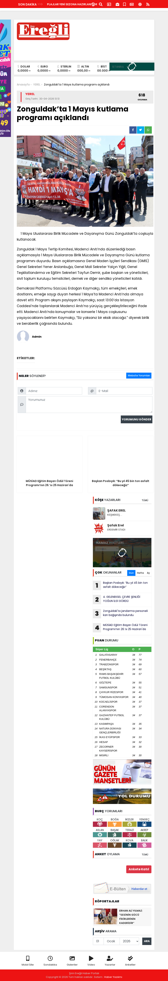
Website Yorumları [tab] (139, 375)
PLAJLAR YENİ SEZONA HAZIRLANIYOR (72, 4)
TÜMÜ (145, 500)
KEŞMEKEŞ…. (114, 515)
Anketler (130, 961)
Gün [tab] (131, 573)
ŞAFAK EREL (116, 510)
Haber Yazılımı (113, 977)
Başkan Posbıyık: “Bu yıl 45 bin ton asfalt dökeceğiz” (120, 585)
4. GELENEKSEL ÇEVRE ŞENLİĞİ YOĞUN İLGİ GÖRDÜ (116, 599)
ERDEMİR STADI (116, 529)
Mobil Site (28, 961)
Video (91, 961)
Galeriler (72, 961)
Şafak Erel (115, 525)
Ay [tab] (148, 573)
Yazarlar (110, 961)
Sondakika (50, 961)
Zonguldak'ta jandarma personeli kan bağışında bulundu (120, 613)
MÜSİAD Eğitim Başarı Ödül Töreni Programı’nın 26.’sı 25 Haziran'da (120, 627)
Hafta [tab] (140, 573)
